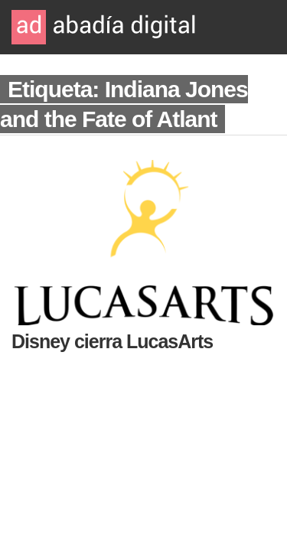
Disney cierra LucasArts (112, 341)
